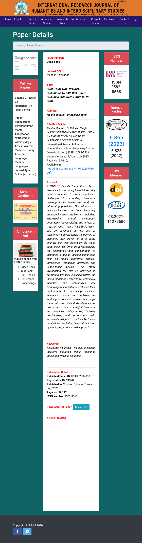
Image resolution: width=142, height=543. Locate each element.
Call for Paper (32, 21)
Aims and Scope (46, 21)
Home (7, 19)
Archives (109, 19)
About (18, 19)
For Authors (78, 19)
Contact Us (124, 21)
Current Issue (95, 21)
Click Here (81, 407)
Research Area (62, 21)
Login (135, 19)
